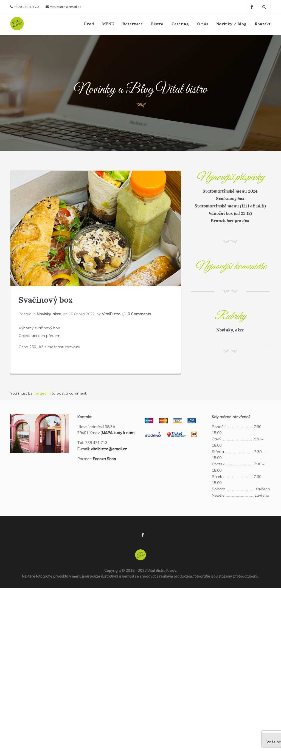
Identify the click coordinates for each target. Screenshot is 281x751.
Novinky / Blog (231, 23)
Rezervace (132, 23)
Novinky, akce (49, 313)
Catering (180, 23)
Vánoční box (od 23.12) (230, 213)
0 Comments (139, 313)
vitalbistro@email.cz (66, 7)
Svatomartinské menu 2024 (230, 191)
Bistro (157, 23)
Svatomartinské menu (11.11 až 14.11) (230, 206)
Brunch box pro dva (230, 220)
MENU (108, 23)
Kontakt (263, 23)
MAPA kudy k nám (118, 432)
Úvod (88, 23)
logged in (42, 393)
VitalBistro (111, 313)
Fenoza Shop (104, 458)
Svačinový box (46, 300)
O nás (202, 23)
